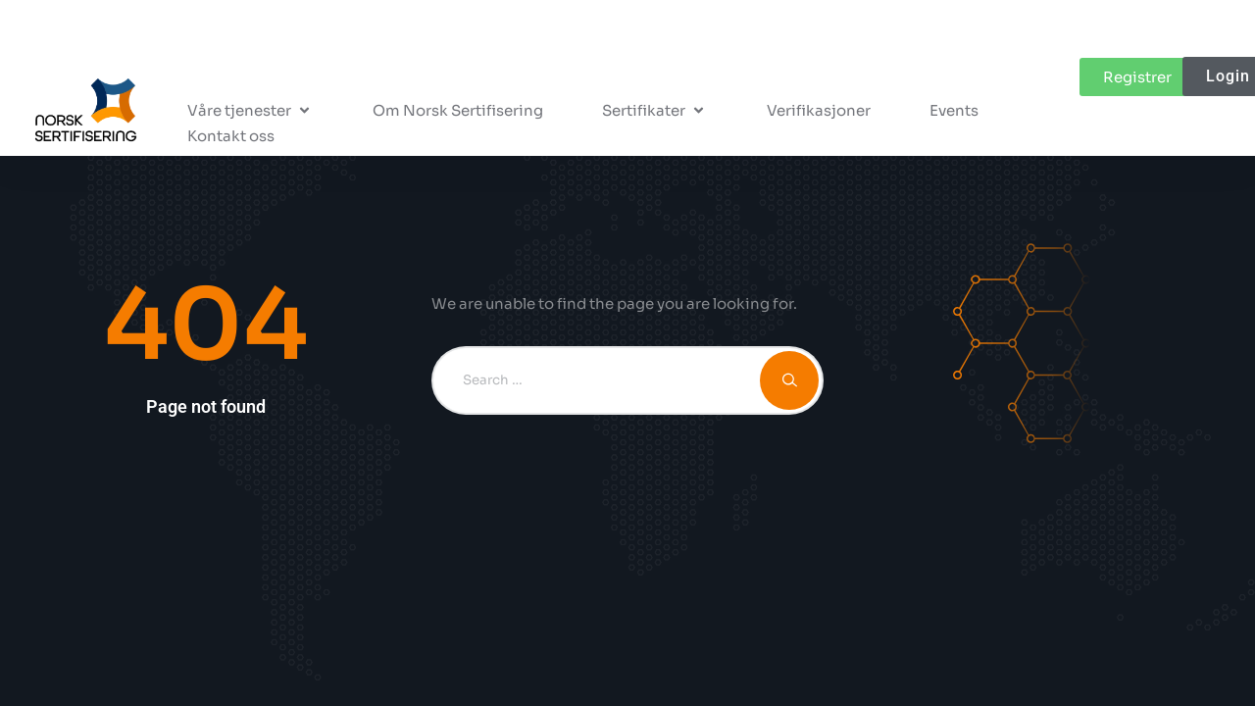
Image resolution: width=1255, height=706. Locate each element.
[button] (250, 111)
